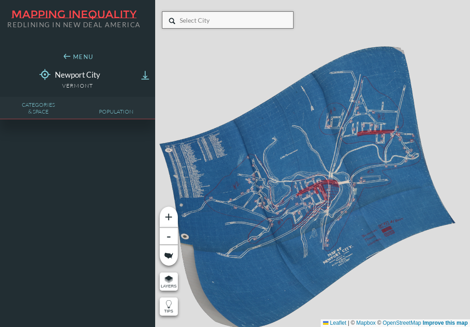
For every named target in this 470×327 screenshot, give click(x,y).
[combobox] (180, 20)
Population (116, 111)
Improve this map (445, 323)
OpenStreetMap (402, 323)
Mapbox (366, 323)
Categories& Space (38, 108)
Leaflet (334, 323)
